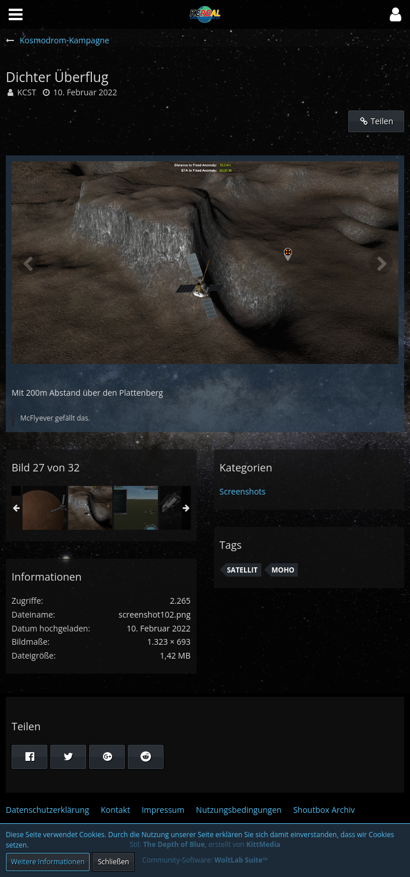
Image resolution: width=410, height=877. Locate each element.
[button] (395, 14)
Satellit (242, 570)
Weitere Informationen (47, 862)
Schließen (113, 862)
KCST (26, 92)
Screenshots (243, 491)
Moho (283, 570)
